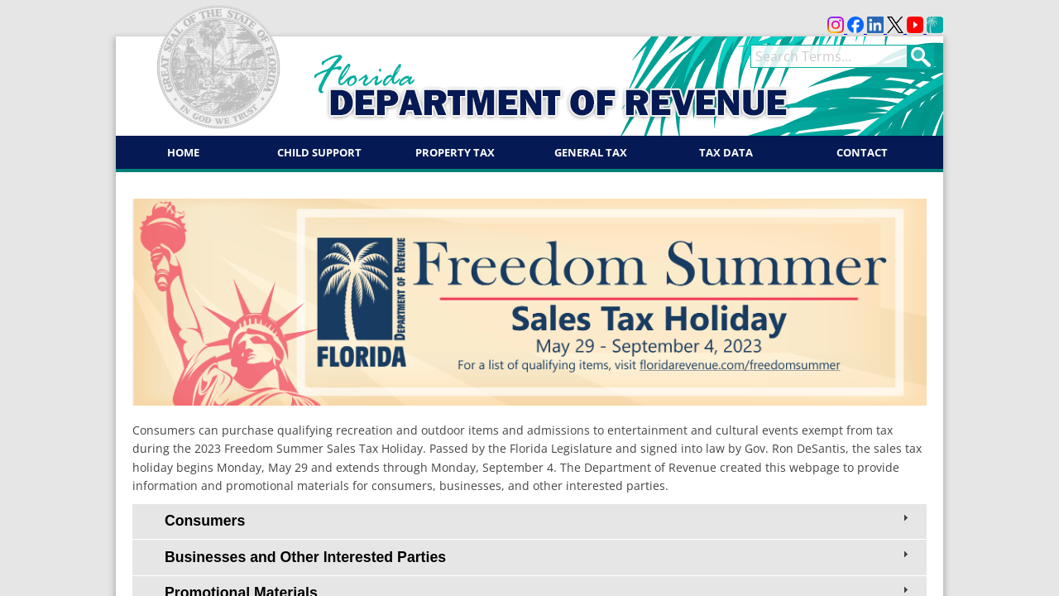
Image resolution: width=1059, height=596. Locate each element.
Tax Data (726, 152)
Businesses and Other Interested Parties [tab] (538, 556)
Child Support (319, 152)
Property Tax (455, 152)
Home (183, 152)
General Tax (590, 152)
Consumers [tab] (538, 520)
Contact (862, 152)
